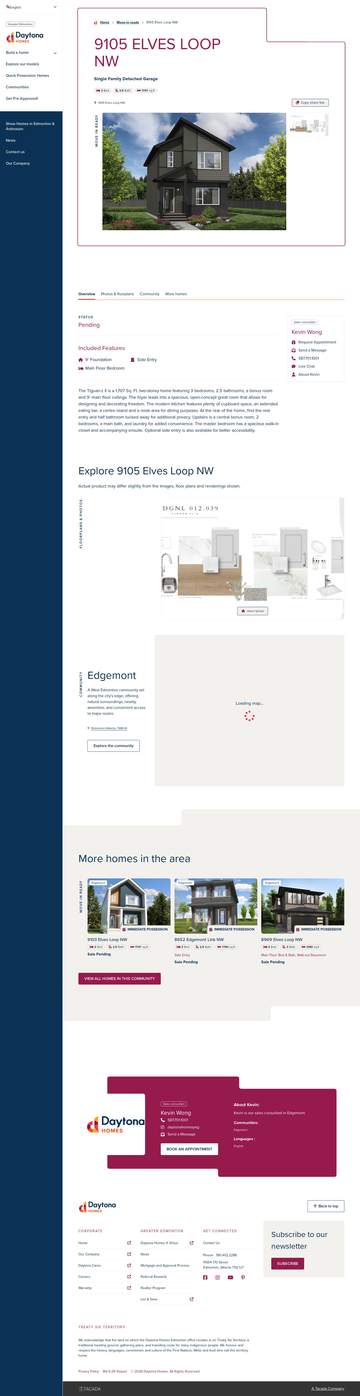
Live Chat (303, 366)
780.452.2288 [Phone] (226, 1255)
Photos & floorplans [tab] (117, 294)
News (10, 140)
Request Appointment (314, 342)
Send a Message (309, 350)
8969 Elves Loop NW (281, 939)
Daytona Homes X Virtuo (167, 1243)
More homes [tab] (176, 294)
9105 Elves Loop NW (111, 103)
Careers (104, 1276)
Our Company (18, 163)
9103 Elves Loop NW (107, 939)
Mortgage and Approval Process (165, 1265)
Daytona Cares (104, 1265)
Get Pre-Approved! (22, 98)
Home (104, 22)
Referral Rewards (154, 1276)
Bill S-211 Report (115, 1371)
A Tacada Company (327, 1388)
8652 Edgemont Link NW (199, 939)
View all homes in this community (119, 978)
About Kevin (306, 374)
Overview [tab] (86, 294)
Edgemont (241, 1130)
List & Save (167, 1299)
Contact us (15, 152)
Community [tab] (150, 294)
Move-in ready (128, 22)
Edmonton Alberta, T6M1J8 (109, 728)
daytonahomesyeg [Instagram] (180, 1127)
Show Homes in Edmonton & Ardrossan (30, 126)
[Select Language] (32, 7)
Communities (17, 87)
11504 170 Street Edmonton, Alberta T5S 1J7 (223, 1265)
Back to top (326, 1206)
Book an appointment (189, 1149)
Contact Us (211, 1243)
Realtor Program (153, 1288)
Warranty (104, 1288)
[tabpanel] (211, 375)
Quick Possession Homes (27, 75)
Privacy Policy (88, 1371)
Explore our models (22, 64)
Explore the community (114, 746)
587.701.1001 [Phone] (305, 358)
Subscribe (287, 1263)
